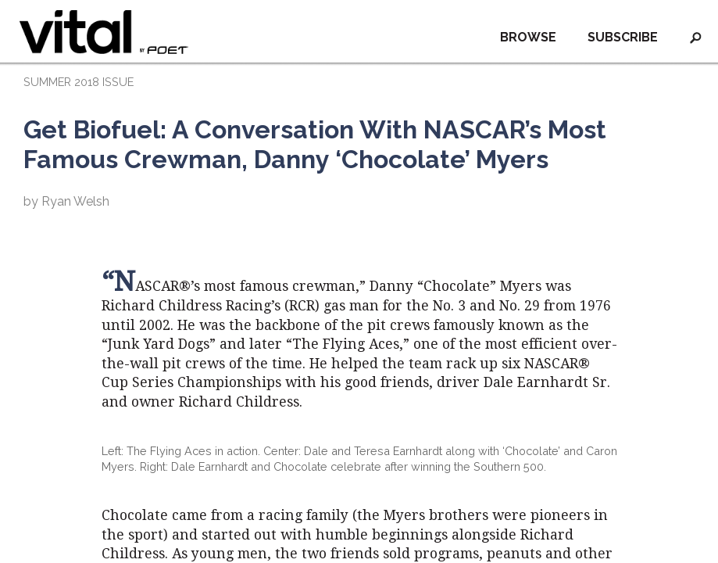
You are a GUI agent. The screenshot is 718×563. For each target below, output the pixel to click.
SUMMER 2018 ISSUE (78, 81)
